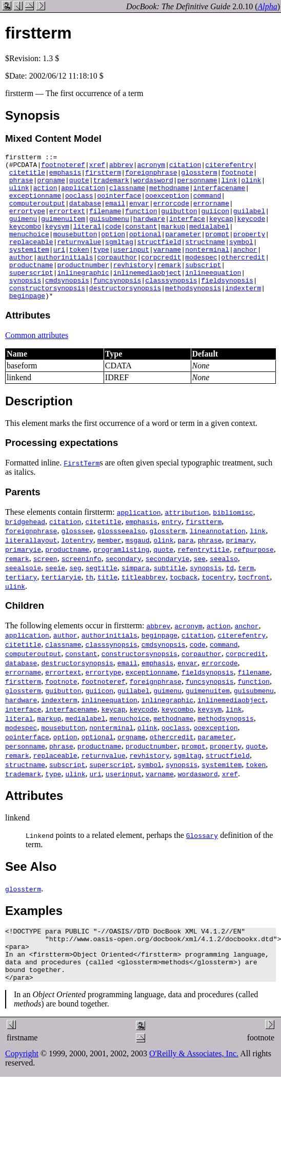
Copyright (21, 1093)
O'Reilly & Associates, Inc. (193, 1093)
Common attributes (36, 364)
